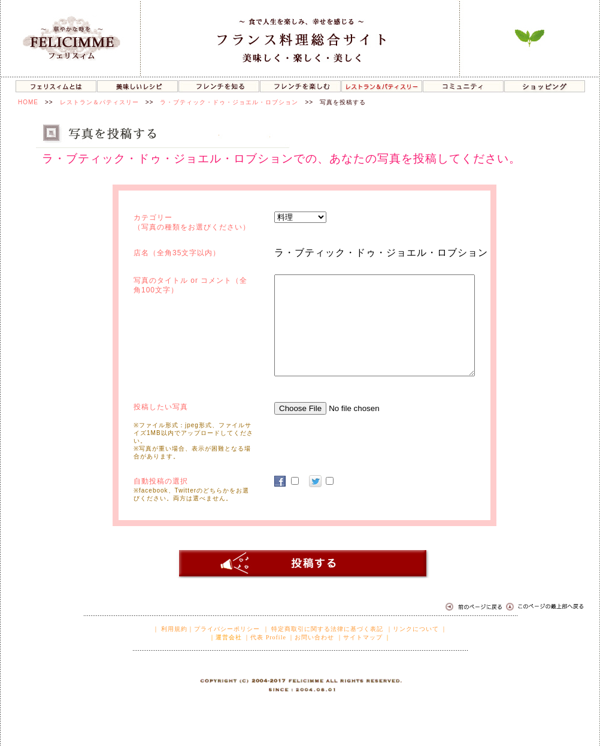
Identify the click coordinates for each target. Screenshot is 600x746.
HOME (28, 102)
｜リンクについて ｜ (417, 629)
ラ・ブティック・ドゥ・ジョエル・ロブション (229, 102)
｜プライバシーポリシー (223, 629)
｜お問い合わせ (311, 637)
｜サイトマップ (360, 637)
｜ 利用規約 (170, 629)
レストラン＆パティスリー (99, 102)
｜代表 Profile (265, 637)
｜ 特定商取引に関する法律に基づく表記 (323, 629)
